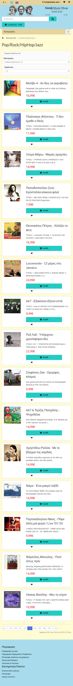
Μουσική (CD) (11, 38)
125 (39, 628)
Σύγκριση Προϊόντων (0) (12, 53)
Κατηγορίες (9, 31)
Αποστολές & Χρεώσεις (10, 663)
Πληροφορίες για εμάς (10, 651)
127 (49, 628)
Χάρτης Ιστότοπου (8, 677)
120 (15, 628)
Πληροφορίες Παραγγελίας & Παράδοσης (17, 654)
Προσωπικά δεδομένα (10, 660)
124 (34, 628)
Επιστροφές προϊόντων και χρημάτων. (15, 657)
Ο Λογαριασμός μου (51, 2)
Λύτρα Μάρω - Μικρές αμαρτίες (46, 154)
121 (20, 628)
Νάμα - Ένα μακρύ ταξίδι (42, 485)
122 (25, 628)
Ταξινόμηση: (8, 58)
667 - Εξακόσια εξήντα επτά (44, 301)
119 (10, 628)
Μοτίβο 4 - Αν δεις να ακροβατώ (47, 83)
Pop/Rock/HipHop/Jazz (27, 38)
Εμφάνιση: (9, 67)
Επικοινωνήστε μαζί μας (10, 671)
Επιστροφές (6, 674)
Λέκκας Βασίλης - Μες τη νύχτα (46, 594)
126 (44, 628)
